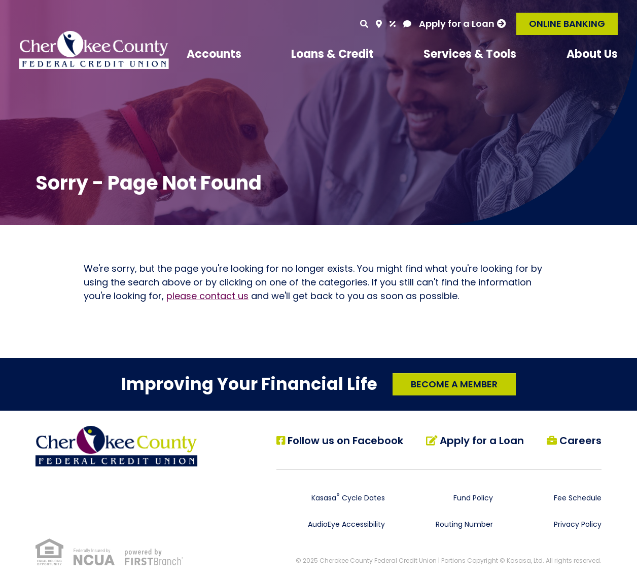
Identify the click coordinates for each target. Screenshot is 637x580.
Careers (580, 440)
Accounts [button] (214, 54)
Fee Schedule (577, 497)
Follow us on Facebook (346, 440)
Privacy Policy (577, 524)
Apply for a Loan (456, 23)
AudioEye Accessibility (346, 524)
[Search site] (364, 24)
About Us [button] (592, 54)
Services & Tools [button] (469, 54)
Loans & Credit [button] (332, 54)
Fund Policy (473, 497)
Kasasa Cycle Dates (348, 497)
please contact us (207, 295)
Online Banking (567, 23)
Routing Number (464, 524)
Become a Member (454, 383)
